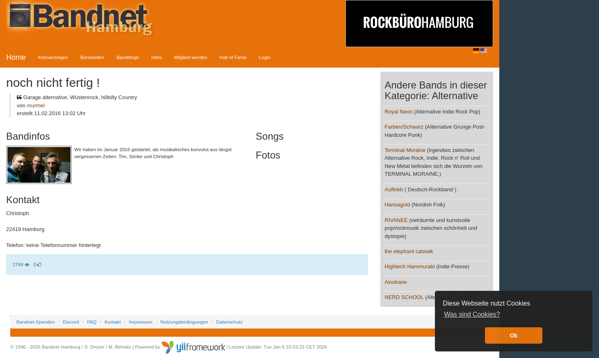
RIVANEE (395, 220)
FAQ (91, 321)
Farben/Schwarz (403, 127)
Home (16, 57)
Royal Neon (398, 112)
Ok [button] (513, 335)
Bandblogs (128, 57)
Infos (156, 57)
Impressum (140, 321)
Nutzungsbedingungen (184, 321)
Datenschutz (229, 321)
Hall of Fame (233, 57)
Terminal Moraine (404, 150)
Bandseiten (92, 57)
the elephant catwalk (408, 251)
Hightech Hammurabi (409, 266)
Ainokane (395, 282)
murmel (36, 105)
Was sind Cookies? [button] (472, 314)
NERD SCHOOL (403, 297)
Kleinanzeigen (53, 57)
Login (264, 57)
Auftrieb (393, 189)
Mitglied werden (190, 57)
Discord (71, 321)
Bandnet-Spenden (35, 321)
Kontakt (113, 321)
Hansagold (397, 205)
